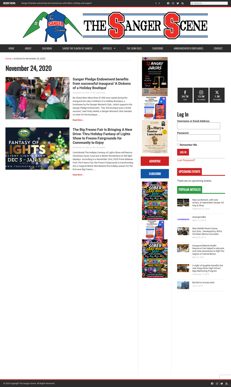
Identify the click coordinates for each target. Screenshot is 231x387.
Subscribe (157, 48)
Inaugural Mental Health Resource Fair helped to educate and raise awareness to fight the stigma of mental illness (208, 249)
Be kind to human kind (203, 282)
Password (182, 133)
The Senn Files (134, 48)
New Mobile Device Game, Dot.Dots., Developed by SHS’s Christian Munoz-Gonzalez (207, 231)
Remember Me (187, 145)
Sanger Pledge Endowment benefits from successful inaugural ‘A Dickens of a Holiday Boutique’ (102, 83)
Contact (218, 48)
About (28, 48)
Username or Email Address (193, 121)
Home (11, 48)
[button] (156, 3)
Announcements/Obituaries (188, 48)
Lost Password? (186, 160)
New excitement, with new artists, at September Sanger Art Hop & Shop (208, 203)
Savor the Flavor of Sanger (77, 48)
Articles (109, 48)
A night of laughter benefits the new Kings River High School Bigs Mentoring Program (207, 268)
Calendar (47, 48)
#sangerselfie (199, 217)
